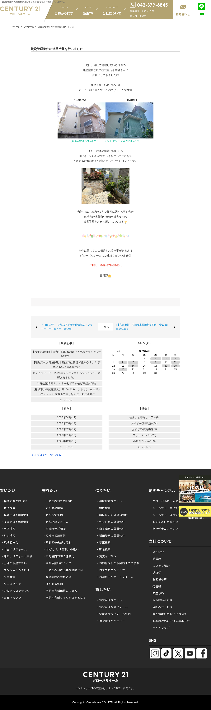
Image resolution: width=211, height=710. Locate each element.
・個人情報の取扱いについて (168, 614)
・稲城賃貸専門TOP (109, 501)
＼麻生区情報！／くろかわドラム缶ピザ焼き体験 (66, 383)
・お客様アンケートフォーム (115, 577)
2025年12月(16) (66, 441)
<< (118, 351)
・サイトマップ (160, 628)
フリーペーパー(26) (144, 435)
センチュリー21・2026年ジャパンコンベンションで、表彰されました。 (67, 375)
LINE (202, 14)
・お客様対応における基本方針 (170, 621)
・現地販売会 (9, 542)
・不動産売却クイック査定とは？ (64, 597)
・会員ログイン (11, 584)
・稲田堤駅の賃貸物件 (110, 535)
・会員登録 (8, 577)
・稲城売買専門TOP (14, 501)
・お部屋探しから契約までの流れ (117, 563)
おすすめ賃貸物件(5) (144, 429)
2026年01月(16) (66, 435)
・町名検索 (8, 535)
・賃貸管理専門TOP (109, 600)
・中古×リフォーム (14, 549)
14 (133, 365)
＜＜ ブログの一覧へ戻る (46, 454)
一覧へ (105, 327)
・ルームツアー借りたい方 (167, 515)
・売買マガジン (11, 597)
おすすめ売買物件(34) (144, 423)
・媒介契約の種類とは (57, 577)
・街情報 (155, 586)
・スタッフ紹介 (160, 566)
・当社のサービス (161, 607)
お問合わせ (183, 14)
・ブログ (155, 572)
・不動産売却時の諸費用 (58, 556)
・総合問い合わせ (161, 600)
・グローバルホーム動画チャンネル (173, 501)
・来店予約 (157, 593)
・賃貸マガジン (106, 556)
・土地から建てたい (14, 563)
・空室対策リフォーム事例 (113, 614)
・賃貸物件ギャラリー (110, 621)
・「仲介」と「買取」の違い (61, 549)
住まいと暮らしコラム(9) (144, 417)
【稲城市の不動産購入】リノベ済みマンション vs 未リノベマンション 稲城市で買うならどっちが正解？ (66, 392)
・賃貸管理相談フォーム (112, 607)
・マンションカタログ (15, 570)
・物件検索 (8, 508)
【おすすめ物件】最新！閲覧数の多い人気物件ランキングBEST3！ (66, 354)
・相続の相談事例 (54, 535)
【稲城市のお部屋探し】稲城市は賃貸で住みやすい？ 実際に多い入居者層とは (67, 365)
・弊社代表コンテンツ (164, 529)
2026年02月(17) (66, 429)
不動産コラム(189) (144, 441)
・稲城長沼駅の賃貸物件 (112, 515)
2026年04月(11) (66, 417)
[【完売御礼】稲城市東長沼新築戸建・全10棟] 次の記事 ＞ (143, 326)
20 (123, 369)
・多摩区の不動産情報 (15, 522)
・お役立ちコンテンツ (15, 591)
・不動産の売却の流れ (57, 542)
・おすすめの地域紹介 (164, 522)
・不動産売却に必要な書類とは (63, 570)
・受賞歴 (155, 559)
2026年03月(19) (66, 423)
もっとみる (66, 399)
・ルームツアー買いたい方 (167, 508)
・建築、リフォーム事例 (17, 556)
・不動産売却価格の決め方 (60, 591)
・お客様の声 (158, 579)
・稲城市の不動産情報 (15, 515)
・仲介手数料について (57, 563)
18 (175, 365)
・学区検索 (8, 529)
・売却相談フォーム (56, 522)
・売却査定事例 (53, 515)
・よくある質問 (53, 584)
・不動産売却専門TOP (57, 501)
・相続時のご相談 (54, 529)
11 (175, 362)
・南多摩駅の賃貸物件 (110, 529)
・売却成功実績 (53, 508)
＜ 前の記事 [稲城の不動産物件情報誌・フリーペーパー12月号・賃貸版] (66, 326)
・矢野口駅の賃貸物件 (110, 522)
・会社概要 (157, 552)
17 (166, 365)
